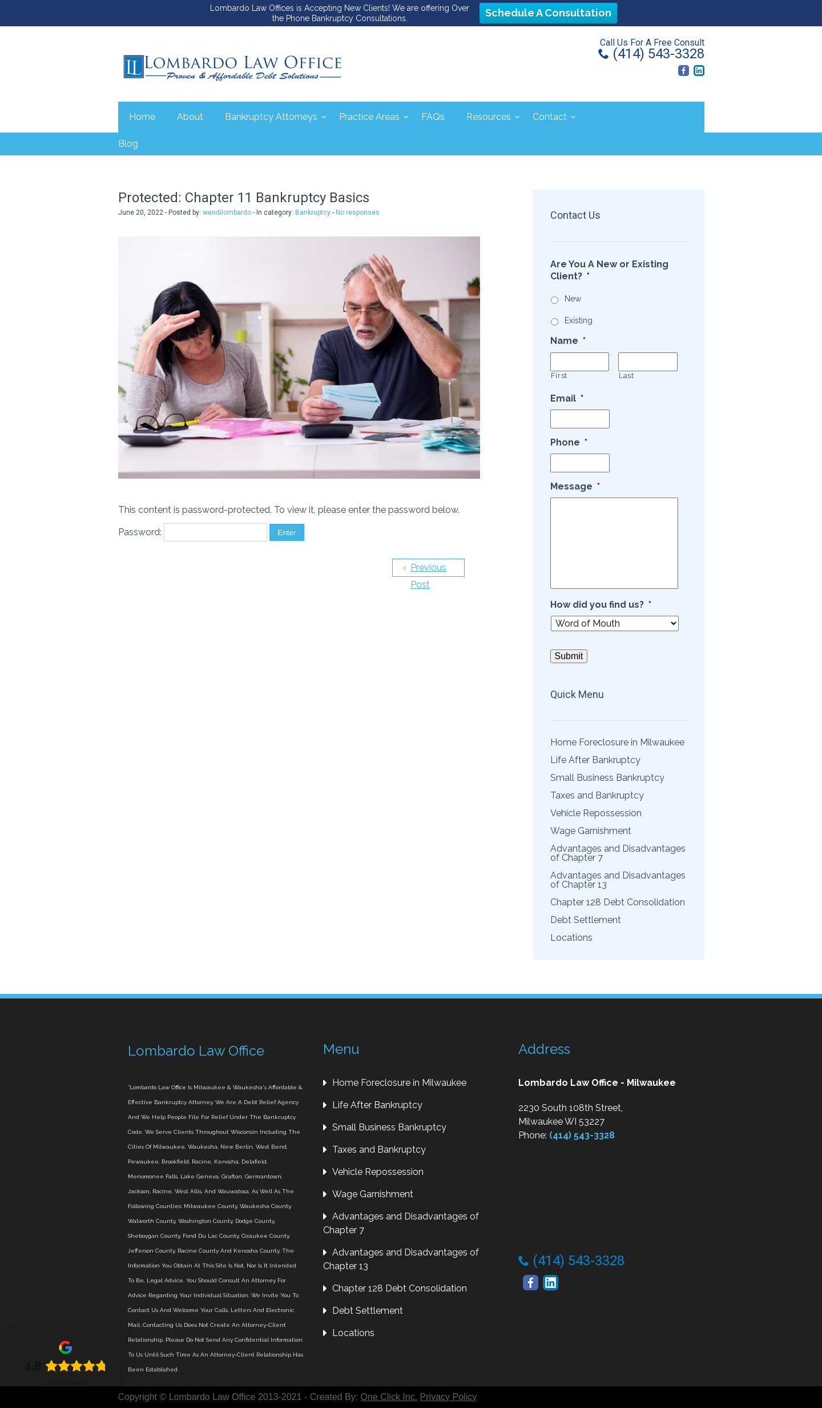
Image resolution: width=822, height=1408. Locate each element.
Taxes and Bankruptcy (597, 795)
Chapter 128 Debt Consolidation (617, 902)
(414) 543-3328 (651, 54)
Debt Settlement (585, 919)
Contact (550, 116)
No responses (358, 212)
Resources (488, 116)
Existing (579, 320)
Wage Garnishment (590, 830)
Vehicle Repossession (596, 813)
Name (568, 340)
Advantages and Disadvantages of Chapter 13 (618, 880)
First (559, 375)
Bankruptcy (313, 212)
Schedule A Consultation (548, 13)
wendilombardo (227, 212)
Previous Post (427, 568)
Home (142, 116)
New (573, 298)
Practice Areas (369, 116)
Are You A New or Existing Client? (609, 270)
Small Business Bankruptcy (607, 777)
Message (575, 486)
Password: (192, 531)
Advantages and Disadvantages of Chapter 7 (618, 853)
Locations (571, 937)
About (190, 116)
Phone (568, 442)
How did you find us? (600, 604)
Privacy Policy (448, 1397)
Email (566, 398)
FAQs (433, 116)
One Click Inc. (389, 1397)
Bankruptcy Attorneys (271, 116)
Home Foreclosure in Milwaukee (617, 742)
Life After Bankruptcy (595, 760)
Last (626, 375)
